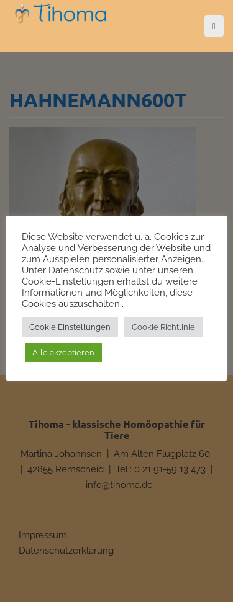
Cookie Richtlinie (163, 327)
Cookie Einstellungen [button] (70, 327)
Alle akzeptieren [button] (63, 352)
